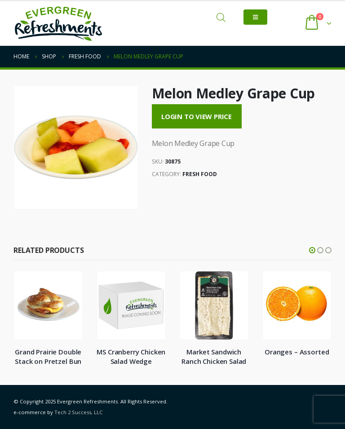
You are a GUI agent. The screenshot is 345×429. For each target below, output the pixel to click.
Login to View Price (196, 116)
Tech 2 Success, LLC (78, 412)
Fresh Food (199, 174)
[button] (312, 250)
